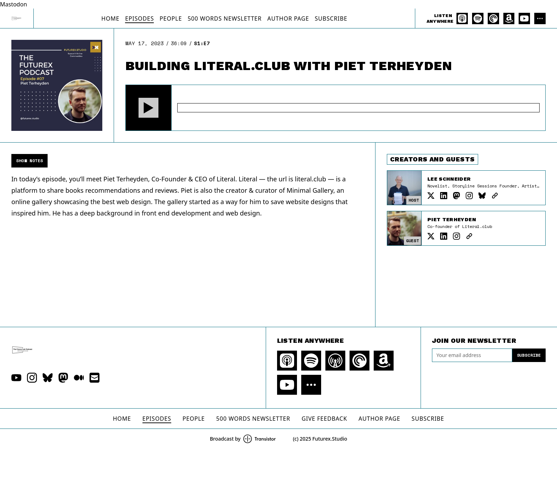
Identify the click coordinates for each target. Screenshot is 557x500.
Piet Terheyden (451, 219)
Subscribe (331, 18)
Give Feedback (324, 418)
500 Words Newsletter (224, 18)
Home (110, 18)
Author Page (288, 18)
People (170, 18)
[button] (148, 108)
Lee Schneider (449, 178)
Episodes (139, 18)
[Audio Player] (335, 108)
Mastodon (13, 4)
